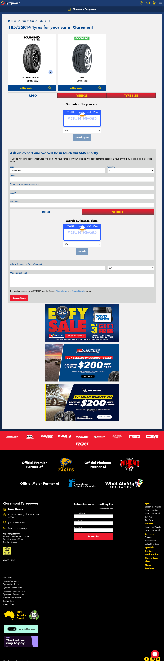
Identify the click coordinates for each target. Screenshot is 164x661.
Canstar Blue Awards (12, 597)
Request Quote (19, 298)
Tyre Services (150, 540)
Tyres (147, 503)
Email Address (80, 513)
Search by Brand (152, 513)
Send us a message (17, 528)
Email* (13, 193)
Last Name (78, 527)
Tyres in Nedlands (11, 584)
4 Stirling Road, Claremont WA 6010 (24, 516)
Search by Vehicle (153, 506)
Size (12, 167)
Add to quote (26, 88)
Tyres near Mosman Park (14, 591)
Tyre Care (149, 517)
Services (149, 533)
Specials (149, 547)
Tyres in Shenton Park (12, 587)
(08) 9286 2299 (16, 522)
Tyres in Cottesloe (11, 581)
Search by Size (151, 510)
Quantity (111, 167)
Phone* (24, 184)
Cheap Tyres (8, 604)
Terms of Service (79, 291)
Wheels (149, 523)
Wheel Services (152, 544)
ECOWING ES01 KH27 (32, 77)
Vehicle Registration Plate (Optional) (26, 264)
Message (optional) (18, 273)
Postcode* (14, 201)
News (148, 564)
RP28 (82, 77)
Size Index (7, 577)
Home (12, 20)
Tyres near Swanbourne (13, 594)
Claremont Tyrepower (82, 9)
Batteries (148, 537)
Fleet (147, 561)
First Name (78, 520)
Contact (149, 550)
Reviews (149, 568)
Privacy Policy (61, 291)
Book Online (151, 554)
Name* (13, 175)
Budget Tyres (8, 601)
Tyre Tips (149, 520)
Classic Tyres (151, 557)
